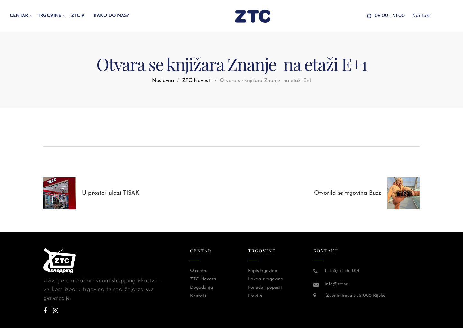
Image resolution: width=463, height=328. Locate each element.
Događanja (201, 287)
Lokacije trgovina (265, 279)
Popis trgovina (262, 271)
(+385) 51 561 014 (342, 271)
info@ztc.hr (336, 284)
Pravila (255, 296)
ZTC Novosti (197, 80)
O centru (199, 271)
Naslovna (163, 80)
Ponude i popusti (265, 287)
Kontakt (198, 296)
